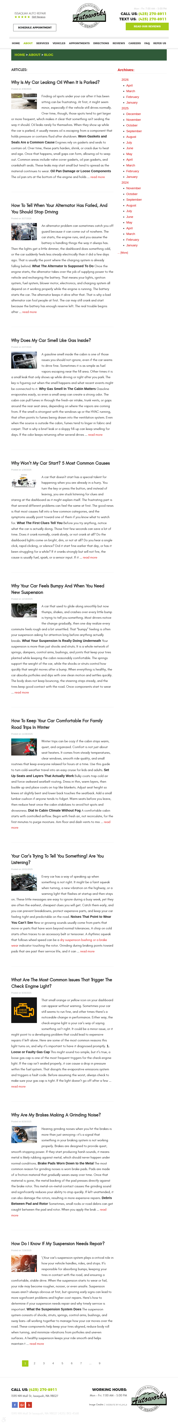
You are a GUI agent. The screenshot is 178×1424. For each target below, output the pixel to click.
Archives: (126, 70)
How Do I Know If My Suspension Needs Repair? (58, 1244)
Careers (135, 43)
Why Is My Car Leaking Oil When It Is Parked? (55, 82)
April (129, 85)
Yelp (29, 1405)
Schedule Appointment (35, 28)
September (134, 131)
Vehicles (59, 43)
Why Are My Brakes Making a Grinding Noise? (56, 1115)
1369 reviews (38, 17)
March (130, 91)
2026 (125, 80)
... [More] (123, 252)
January (131, 102)
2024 (125, 182)
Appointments (79, 43)
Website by (116, 1405)
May (129, 154)
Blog (48, 55)
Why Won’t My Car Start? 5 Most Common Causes (60, 463)
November (133, 119)
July (129, 142)
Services (42, 43)
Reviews (119, 43)
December (133, 114)
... (91, 1363)
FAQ (147, 43)
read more (97, 177)
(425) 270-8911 (152, 19)
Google (147, 26)
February (132, 97)
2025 (125, 108)
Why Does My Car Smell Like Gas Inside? (51, 340)
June (129, 148)
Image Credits (96, 1404)
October (131, 125)
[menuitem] (16, 43)
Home (16, 43)
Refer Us (159, 43)
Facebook (15, 1405)
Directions (101, 43)
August (131, 137)
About (28, 43)
